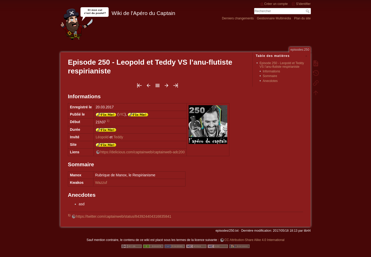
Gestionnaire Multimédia (274, 18)
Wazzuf (101, 182)
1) (108, 120)
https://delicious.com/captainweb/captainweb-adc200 (142, 152)
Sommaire (270, 76)
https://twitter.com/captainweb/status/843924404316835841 (123, 216)
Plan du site (302, 18)
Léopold (102, 137)
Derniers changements (238, 18)
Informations (271, 71)
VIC (121, 114)
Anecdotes (270, 81)
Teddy (118, 137)
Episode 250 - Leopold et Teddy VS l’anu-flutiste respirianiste (282, 64)
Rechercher (308, 11)
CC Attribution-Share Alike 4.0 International (254, 240)
